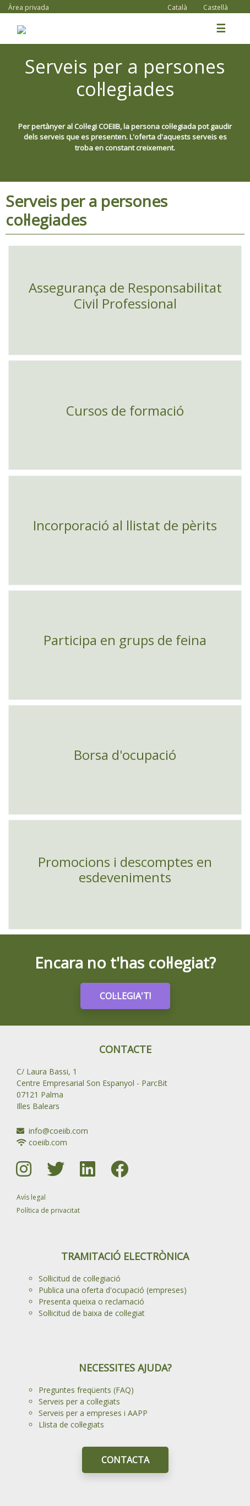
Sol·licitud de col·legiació (80, 1278)
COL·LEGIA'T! (125, 996)
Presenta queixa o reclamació (91, 1301)
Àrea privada (28, 7)
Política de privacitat (48, 1210)
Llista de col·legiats (71, 1424)
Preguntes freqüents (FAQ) (86, 1390)
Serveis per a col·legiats (79, 1401)
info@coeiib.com (58, 1131)
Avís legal (31, 1197)
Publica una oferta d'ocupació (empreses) (113, 1290)
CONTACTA (125, 1460)
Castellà (215, 7)
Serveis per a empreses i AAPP (93, 1413)
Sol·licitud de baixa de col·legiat (92, 1313)
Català (177, 7)
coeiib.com (48, 1142)
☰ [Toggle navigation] (221, 28)
